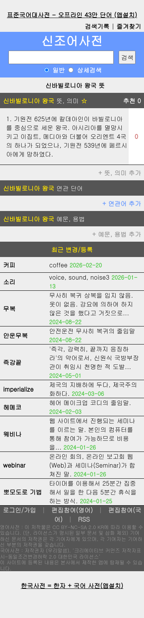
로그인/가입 (19, 510)
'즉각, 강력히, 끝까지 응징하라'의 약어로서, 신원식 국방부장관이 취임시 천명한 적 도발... (94, 357)
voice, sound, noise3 (79, 277)
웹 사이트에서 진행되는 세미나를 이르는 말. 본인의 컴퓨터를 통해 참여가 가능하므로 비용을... (92, 434)
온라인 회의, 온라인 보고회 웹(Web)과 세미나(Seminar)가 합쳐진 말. (92, 465)
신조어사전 (72, 40)
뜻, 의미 (45, 100)
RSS (84, 519)
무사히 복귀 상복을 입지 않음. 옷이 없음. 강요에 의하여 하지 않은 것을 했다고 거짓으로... (91, 304)
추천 (132, 100)
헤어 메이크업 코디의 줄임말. (90, 402)
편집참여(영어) (72, 510)
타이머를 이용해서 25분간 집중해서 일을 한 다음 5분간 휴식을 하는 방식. (93, 492)
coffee (58, 264)
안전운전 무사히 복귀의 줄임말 (92, 330)
